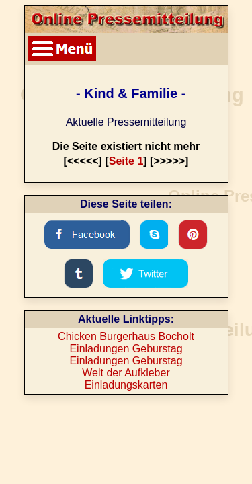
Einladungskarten (126, 385)
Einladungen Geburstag (125, 348)
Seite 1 (126, 161)
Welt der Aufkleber (125, 372)
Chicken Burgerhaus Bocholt (126, 336)
